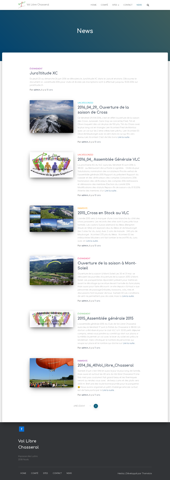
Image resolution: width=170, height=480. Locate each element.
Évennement (36, 69)
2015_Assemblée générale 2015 (105, 318)
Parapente (83, 208)
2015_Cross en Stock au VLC (103, 213)
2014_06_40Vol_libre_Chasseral (106, 365)
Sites (115, 5)
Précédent (79, 406)
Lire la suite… (124, 137)
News (139, 5)
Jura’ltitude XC (44, 73)
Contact (127, 5)
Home (94, 5)
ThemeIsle (147, 473)
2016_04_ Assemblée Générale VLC (109, 160)
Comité (104, 5)
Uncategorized (85, 103)
